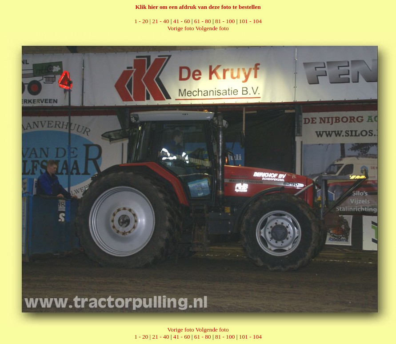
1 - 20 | (143, 21)
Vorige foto (180, 28)
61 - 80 (202, 21)
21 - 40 (160, 21)
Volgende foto (212, 28)
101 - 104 (250, 21)
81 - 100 (225, 21)
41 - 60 (181, 21)
